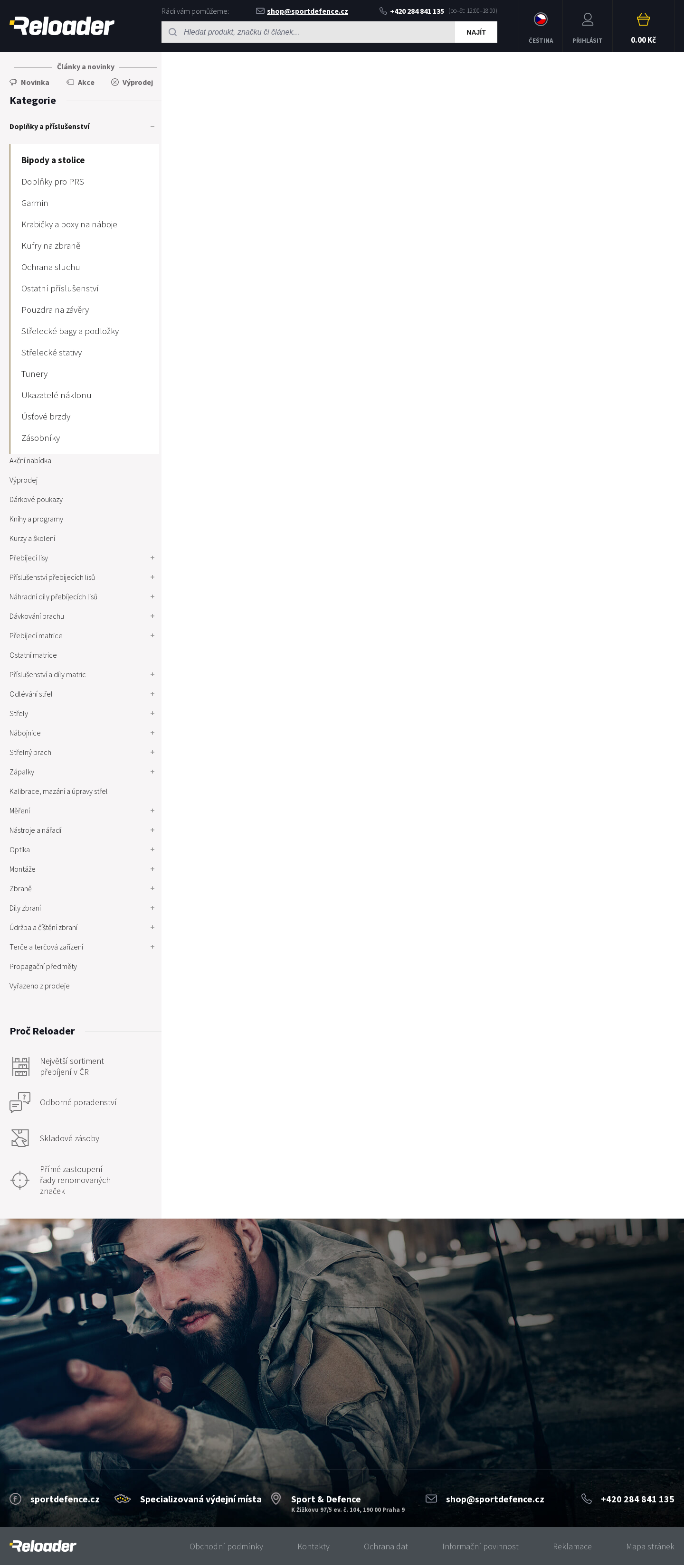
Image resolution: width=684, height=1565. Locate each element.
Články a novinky (85, 66)
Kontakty (313, 1546)
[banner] (43, 1546)
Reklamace (572, 1546)
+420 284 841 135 (412, 11)
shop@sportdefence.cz (302, 11)
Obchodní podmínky (226, 1546)
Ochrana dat (386, 1546)
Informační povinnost (480, 1546)
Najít (475, 32)
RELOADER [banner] (62, 26)
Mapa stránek (650, 1546)
